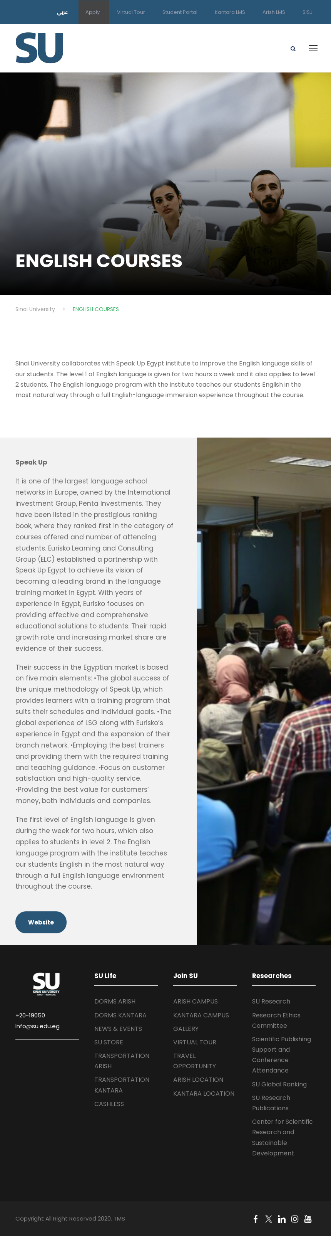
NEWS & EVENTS (118, 1028)
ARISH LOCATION (198, 1079)
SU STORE (108, 1042)
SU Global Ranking (279, 1084)
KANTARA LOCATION (203, 1093)
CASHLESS (109, 1104)
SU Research (271, 1001)
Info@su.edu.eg (37, 1026)
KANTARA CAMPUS (201, 1015)
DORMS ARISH (114, 1001)
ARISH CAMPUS (195, 1001)
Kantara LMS (230, 12)
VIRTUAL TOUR (194, 1042)
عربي (62, 12)
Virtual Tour (131, 12)
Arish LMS (273, 12)
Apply (92, 12)
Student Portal (179, 12)
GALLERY (186, 1028)
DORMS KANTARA (120, 1015)
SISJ (308, 12)
